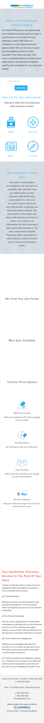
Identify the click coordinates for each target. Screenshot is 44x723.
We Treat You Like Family (22, 299)
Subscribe (21, 87)
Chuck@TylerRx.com (22, 698)
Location (33, 155)
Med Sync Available (22, 340)
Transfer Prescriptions (22, 382)
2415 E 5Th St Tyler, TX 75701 (14, 679)
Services (33, 131)
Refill (11, 131)
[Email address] (22, 81)
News (11, 155)
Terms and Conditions (28, 711)
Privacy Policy (12, 711)
